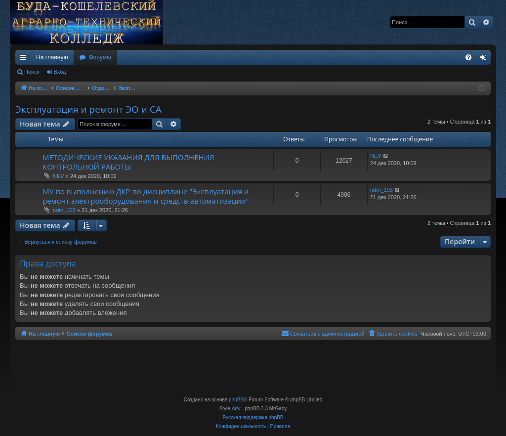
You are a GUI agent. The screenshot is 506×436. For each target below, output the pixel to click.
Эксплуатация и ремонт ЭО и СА (88, 109)
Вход (60, 72)
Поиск (31, 72)
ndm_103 (64, 210)
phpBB (236, 399)
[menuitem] (468, 57)
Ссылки (24, 59)
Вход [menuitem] (485, 59)
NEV (58, 176)
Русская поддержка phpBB (252, 417)
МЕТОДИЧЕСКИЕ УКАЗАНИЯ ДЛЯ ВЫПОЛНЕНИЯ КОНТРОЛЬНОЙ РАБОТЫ (128, 162)
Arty (236, 408)
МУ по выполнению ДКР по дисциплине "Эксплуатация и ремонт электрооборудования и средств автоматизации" (145, 196)
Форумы (99, 57)
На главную (52, 57)
